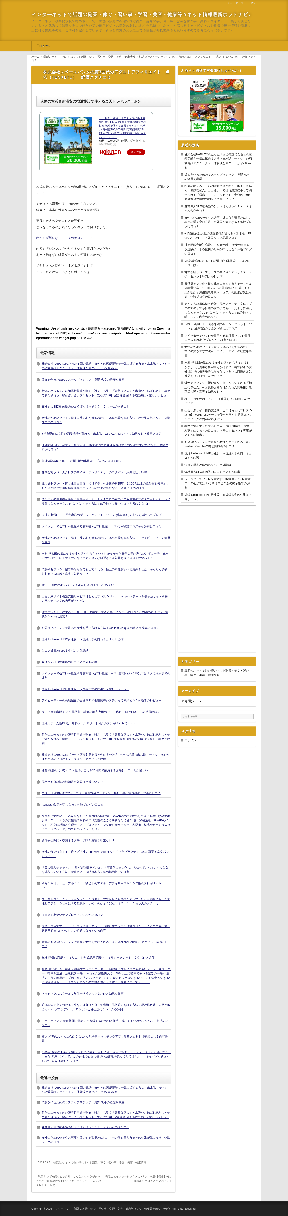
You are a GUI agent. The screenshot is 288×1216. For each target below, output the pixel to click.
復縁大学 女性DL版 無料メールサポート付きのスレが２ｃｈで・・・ (89, 723)
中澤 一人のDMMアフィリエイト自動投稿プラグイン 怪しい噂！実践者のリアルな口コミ (101, 793)
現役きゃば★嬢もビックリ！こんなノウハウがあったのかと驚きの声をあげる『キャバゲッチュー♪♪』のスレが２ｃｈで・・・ (68, 1181)
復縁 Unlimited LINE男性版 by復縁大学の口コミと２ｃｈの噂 (83, 639)
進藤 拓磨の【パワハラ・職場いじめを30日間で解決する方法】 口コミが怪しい (95, 770)
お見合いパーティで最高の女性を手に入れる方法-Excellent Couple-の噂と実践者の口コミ (100, 628)
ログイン (190, 740)
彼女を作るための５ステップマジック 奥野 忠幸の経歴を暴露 (83, 379)
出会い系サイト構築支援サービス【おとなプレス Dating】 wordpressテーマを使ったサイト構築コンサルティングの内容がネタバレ (218, 415)
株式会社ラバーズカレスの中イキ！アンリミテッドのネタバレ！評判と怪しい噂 (94, 472)
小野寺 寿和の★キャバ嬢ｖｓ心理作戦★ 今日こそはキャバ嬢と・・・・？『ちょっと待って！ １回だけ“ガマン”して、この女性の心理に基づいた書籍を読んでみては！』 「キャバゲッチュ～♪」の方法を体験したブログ (106, 1057)
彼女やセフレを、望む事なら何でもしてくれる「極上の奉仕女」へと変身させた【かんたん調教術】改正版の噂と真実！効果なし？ (218, 387)
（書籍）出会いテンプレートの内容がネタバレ (72, 914)
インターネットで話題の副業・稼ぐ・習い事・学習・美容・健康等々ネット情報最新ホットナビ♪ (141, 14)
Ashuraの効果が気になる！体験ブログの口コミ (73, 804)
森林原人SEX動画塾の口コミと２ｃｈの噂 (69, 662)
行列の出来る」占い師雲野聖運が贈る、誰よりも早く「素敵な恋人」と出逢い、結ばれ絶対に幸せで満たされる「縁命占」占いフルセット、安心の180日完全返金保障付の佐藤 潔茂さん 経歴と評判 (106, 739)
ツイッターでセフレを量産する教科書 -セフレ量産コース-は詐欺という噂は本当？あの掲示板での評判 (217, 483)
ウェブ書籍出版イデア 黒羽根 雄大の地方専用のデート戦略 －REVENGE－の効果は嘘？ (101, 712)
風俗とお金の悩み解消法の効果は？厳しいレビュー (75, 782)
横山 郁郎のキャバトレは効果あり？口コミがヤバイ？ (79, 585)
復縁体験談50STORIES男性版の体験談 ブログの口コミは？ (82, 461)
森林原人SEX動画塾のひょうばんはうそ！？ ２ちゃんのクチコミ (85, 406)
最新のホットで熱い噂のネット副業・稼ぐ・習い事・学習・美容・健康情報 (100, 1162)
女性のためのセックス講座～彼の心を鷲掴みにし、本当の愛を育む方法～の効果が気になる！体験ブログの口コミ (218, 222)
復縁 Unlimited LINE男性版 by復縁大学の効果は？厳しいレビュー (85, 689)
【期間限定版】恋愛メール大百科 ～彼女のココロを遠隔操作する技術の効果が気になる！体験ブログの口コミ (218, 249)
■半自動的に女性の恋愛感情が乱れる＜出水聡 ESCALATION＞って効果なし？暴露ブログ (101, 433)
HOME (45, 45)
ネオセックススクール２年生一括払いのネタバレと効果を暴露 (83, 993)
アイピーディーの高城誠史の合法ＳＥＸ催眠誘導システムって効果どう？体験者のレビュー (102, 700)
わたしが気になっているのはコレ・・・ (64, 238)
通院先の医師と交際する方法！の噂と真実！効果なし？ (78, 840)
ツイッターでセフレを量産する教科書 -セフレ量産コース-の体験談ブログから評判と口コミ (101, 526)
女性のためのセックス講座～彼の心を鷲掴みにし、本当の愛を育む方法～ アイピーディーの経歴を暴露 (218, 351)
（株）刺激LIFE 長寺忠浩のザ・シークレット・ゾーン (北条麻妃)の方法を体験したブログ (102, 515)
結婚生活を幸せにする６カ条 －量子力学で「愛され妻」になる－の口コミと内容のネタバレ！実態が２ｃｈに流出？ (218, 430)
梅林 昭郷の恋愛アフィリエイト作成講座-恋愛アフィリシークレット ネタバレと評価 (98, 957)
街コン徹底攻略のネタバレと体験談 (65, 650)
